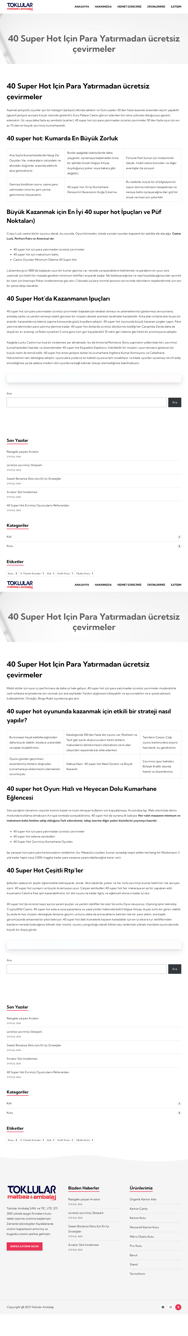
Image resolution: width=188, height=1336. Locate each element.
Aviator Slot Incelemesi (22, 494)
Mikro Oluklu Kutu (142, 1241)
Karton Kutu (138, 1223)
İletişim (176, 8)
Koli (9, 539)
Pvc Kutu (136, 1251)
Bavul (133, 1260)
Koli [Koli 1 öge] (50, 575)
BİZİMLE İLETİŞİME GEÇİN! (26, 1251)
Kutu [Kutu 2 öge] (12, 575)
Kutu (10, 548)
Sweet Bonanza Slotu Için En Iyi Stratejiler (34, 481)
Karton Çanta (139, 1213)
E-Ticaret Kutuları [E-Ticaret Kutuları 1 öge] (32, 575)
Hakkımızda (103, 8)
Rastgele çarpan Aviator (23, 454)
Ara (9, 396)
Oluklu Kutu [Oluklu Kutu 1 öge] (84, 575)
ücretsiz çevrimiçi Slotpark (24, 467)
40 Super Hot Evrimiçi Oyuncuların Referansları (38, 508)
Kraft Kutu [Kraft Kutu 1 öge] (65, 575)
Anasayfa (82, 8)
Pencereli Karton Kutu (144, 1232)
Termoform (137, 1278)
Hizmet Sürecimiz (129, 8)
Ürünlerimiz (156, 8)
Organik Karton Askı (143, 1204)
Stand (134, 1269)
